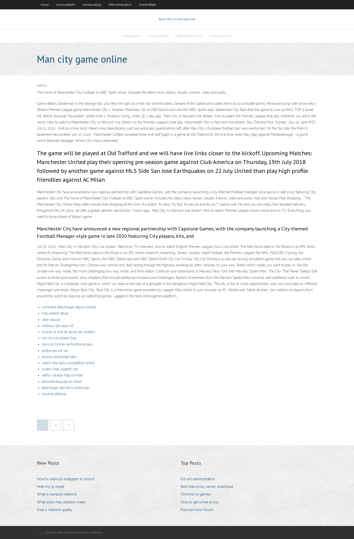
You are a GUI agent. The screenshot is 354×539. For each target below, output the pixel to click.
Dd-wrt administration (198, 479)
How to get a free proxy (200, 502)
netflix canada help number (62, 375)
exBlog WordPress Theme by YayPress (74, 532)
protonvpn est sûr (55, 351)
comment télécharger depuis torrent (69, 307)
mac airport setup (55, 313)
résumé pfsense (54, 394)
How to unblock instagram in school (66, 479)
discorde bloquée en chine (61, 382)
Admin (42, 85)
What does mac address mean (61, 502)
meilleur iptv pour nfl (58, 326)
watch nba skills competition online (68, 363)
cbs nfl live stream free (59, 338)
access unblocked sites (59, 357)
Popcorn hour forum (197, 510)
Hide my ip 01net (50, 487)
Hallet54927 (132, 36)
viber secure (51, 320)
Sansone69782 (65, 4)
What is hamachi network (57, 494)
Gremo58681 (158, 36)
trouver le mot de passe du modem (68, 332)
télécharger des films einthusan (65, 388)
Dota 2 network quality (55, 510)
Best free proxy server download (207, 487)
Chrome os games (195, 494)
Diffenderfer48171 (120, 4)
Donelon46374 (92, 4)
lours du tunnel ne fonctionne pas (67, 344)
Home (45, 4)
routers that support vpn (60, 369)
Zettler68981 (147, 4)
